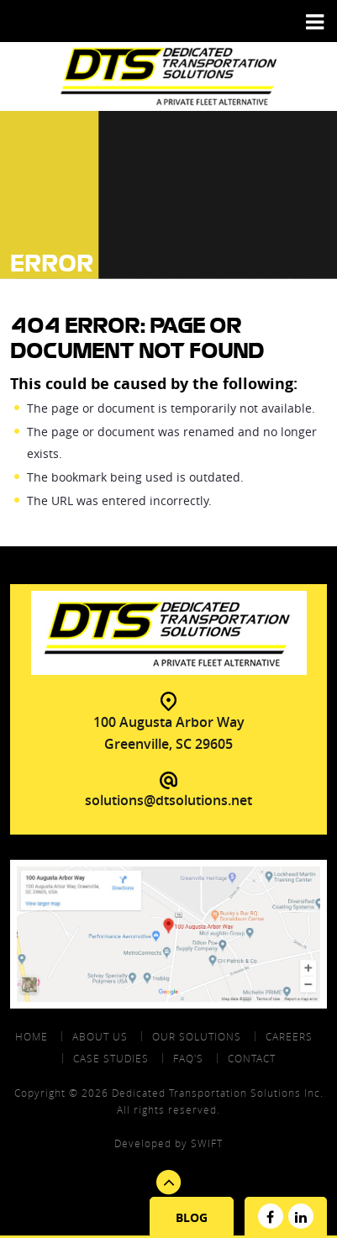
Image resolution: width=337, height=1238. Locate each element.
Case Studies (111, 1058)
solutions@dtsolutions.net (168, 800)
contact (252, 1058)
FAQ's (188, 1058)
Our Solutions (196, 1036)
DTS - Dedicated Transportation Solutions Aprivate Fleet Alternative (169, 76)
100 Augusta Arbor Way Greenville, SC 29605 (169, 733)
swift (207, 1143)
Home (31, 1036)
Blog (192, 1217)
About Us (100, 1036)
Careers (289, 1036)
